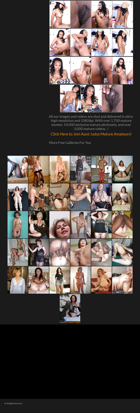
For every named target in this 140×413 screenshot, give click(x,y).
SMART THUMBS (74, 328)
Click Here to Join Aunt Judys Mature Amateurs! (91, 136)
